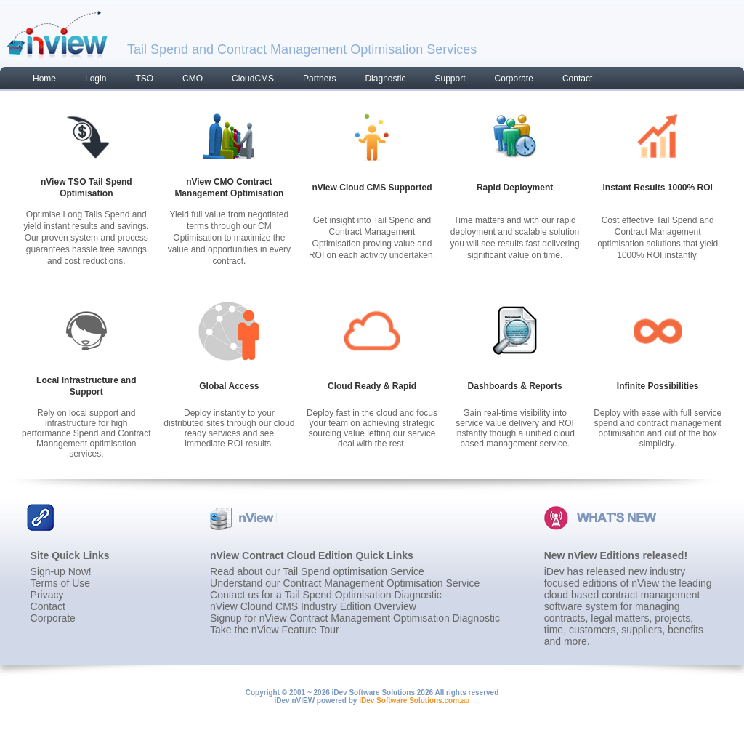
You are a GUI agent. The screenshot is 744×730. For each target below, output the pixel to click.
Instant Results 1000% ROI (657, 187)
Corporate (514, 78)
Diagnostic (385, 78)
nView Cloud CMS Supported (372, 187)
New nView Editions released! (615, 555)
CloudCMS (253, 78)
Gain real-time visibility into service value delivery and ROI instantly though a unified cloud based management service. (515, 428)
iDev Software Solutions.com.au (414, 701)
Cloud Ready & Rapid (372, 386)
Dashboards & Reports (515, 386)
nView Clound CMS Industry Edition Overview (313, 606)
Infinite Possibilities (658, 386)
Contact (577, 78)
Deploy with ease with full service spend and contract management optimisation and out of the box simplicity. (657, 428)
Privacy (47, 595)
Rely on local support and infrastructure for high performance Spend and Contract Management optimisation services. (86, 433)
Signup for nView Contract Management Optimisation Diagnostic (355, 618)
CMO (192, 78)
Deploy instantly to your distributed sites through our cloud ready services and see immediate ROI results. (228, 428)
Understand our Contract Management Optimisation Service (345, 583)
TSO (144, 78)
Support (449, 78)
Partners (319, 78)
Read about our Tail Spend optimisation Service (317, 571)
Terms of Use (60, 583)
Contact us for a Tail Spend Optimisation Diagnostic (326, 595)
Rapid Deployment (515, 187)
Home (44, 78)
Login (95, 78)
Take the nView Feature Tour (274, 629)
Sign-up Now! (61, 571)
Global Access (229, 386)
